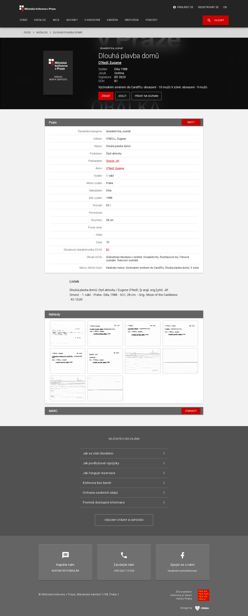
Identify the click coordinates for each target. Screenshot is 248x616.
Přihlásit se (183, 7)
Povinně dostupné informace (104, 502)
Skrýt (191, 122)
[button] (58, 73)
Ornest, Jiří (112, 161)
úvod (27, 32)
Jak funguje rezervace (99, 473)
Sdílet (122, 96)
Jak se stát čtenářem (98, 453)
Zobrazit (191, 411)
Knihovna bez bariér (97, 483)
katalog (42, 32)
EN (225, 7)
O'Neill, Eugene (109, 63)
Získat (106, 96)
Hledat (215, 20)
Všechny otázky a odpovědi (124, 520)
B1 (107, 249)
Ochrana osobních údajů (100, 492)
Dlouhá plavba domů (67, 32)
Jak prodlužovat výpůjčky (101, 463)
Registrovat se (208, 7)
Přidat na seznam (146, 96)
